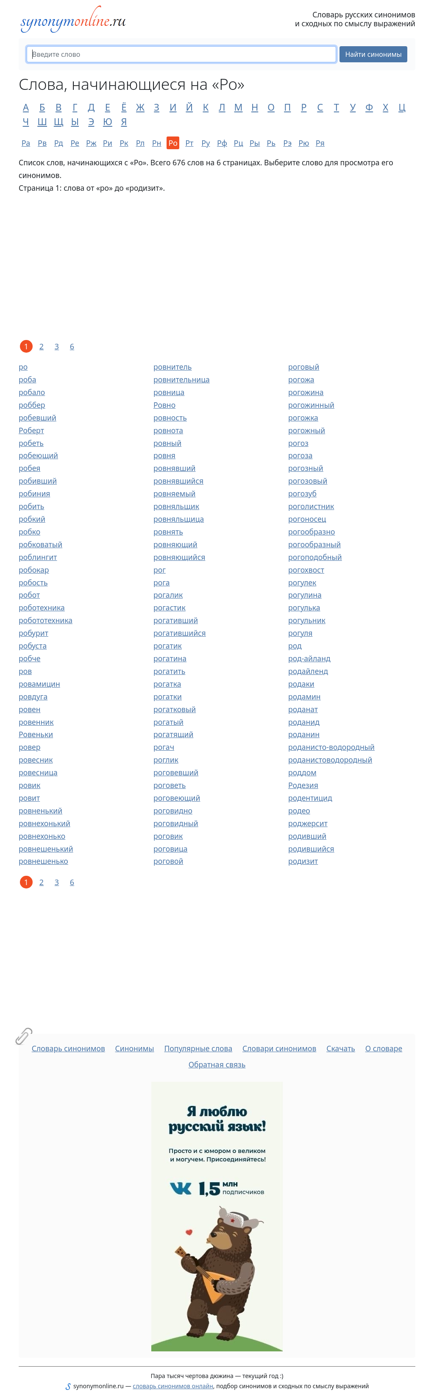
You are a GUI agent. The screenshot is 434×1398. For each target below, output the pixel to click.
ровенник (36, 722)
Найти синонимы (373, 54)
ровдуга (33, 696)
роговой (168, 861)
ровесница (38, 772)
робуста (33, 646)
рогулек (302, 582)
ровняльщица (178, 519)
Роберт (31, 430)
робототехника (45, 620)
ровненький (40, 810)
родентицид (310, 798)
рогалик (168, 595)
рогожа (301, 379)
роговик (168, 836)
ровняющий (175, 544)
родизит (303, 861)
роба (27, 379)
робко (29, 531)
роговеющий (176, 798)
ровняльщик (176, 506)
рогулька (304, 607)
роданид (304, 722)
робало (32, 392)
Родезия (303, 785)
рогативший (175, 620)
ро (23, 367)
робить (31, 506)
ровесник (36, 760)
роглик (165, 760)
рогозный (305, 468)
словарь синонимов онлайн (173, 1386)
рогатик (167, 646)
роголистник (311, 506)
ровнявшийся (178, 481)
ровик (29, 785)
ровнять (168, 531)
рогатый (168, 722)
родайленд (308, 671)
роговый (303, 367)
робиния (34, 493)
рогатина (169, 658)
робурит (33, 633)
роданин (304, 734)
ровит (29, 798)
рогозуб (302, 493)
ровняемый (174, 493)
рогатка (167, 684)
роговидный (175, 823)
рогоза (300, 455)
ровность (170, 417)
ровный (167, 443)
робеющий (38, 455)
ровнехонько (42, 836)
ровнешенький (46, 849)
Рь (271, 143)
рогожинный (311, 405)
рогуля (300, 633)
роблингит (38, 557)
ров (25, 671)
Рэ (287, 143)
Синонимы (134, 1048)
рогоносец (307, 519)
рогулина (305, 595)
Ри (107, 143)
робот (29, 595)
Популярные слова (198, 1048)
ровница (168, 392)
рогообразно (311, 531)
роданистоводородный (330, 760)
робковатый (40, 544)
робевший (37, 417)
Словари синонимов (279, 1048)
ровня (164, 455)
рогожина (306, 392)
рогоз (298, 443)
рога (161, 582)
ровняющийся (179, 557)
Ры (255, 143)
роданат (303, 709)
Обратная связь (217, 1064)
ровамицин (39, 684)
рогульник (307, 620)
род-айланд (309, 658)
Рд (58, 143)
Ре (74, 143)
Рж (91, 143)
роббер (32, 405)
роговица (170, 849)
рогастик (169, 607)
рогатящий (173, 734)
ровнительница (181, 379)
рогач (163, 747)
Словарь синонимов (68, 1048)
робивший (38, 481)
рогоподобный (315, 557)
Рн (156, 143)
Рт (189, 143)
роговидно (172, 810)
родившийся (311, 849)
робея (29, 468)
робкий (32, 519)
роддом (302, 772)
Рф (222, 143)
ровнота (168, 430)
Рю (303, 143)
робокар (34, 570)
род (295, 646)
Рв (42, 143)
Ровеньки (36, 734)
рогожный (306, 430)
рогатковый (174, 709)
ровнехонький (44, 823)
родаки (301, 684)
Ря (320, 143)
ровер (29, 747)
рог (159, 570)
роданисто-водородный (331, 747)
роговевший (175, 772)
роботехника (42, 607)
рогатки (167, 696)
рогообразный (314, 544)
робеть (31, 443)
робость (33, 582)
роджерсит (308, 823)
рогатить (169, 671)
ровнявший (174, 468)
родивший (307, 836)
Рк (124, 143)
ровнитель (172, 367)
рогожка (303, 417)
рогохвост (306, 570)
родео (299, 810)
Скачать (340, 1048)
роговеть (169, 785)
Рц (238, 143)
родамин (304, 696)
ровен (30, 709)
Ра (26, 143)
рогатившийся (179, 633)
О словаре (384, 1048)
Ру (205, 143)
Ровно (164, 405)
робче (30, 658)
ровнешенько (43, 861)
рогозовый (307, 481)
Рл (140, 143)
